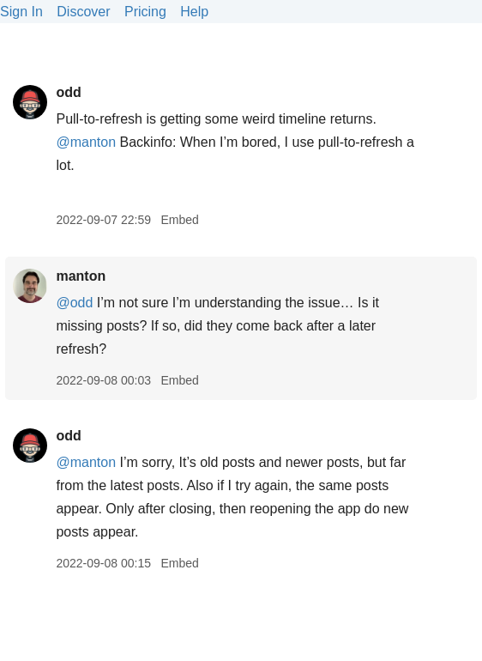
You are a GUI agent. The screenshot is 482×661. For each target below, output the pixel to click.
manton (80, 276)
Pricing (145, 11)
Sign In (21, 11)
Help (194, 11)
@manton (86, 142)
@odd (74, 302)
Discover (83, 11)
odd (68, 92)
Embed (179, 220)
